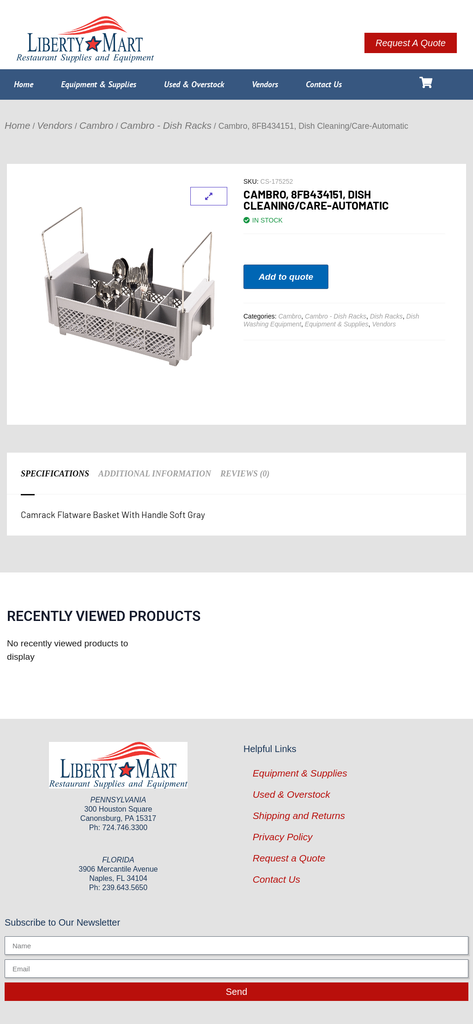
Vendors (265, 84)
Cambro (96, 125)
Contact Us (324, 84)
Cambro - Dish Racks (166, 125)
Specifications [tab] (55, 473)
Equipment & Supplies (98, 84)
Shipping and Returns (299, 815)
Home (23, 84)
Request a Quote (289, 858)
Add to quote (286, 277)
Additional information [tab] (154, 473)
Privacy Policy (282, 836)
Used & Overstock (194, 84)
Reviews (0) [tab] (245, 473)
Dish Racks (386, 316)
